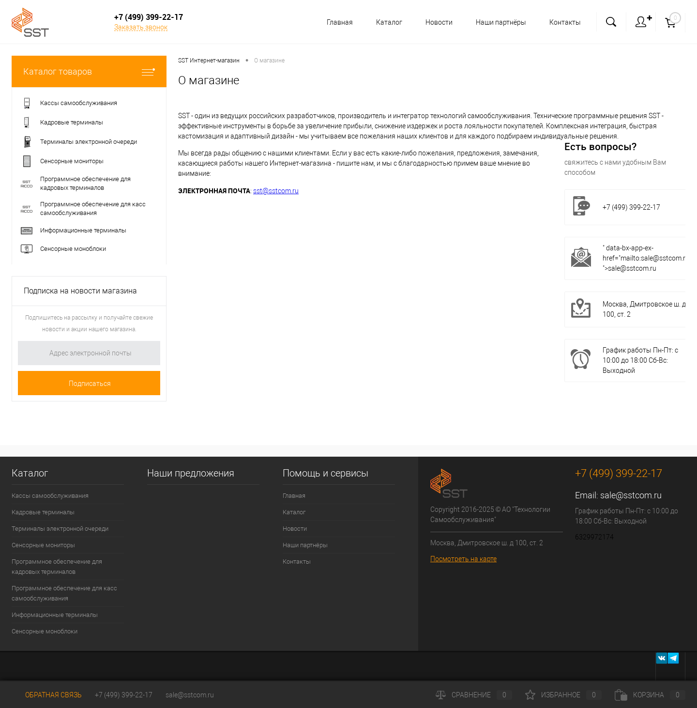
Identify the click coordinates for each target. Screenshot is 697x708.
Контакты (565, 22)
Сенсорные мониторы (43, 545)
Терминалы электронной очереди (60, 528)
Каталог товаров (89, 71)
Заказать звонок (140, 27)
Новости (436, 22)
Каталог (385, 22)
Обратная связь (47, 695)
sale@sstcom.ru (631, 495)
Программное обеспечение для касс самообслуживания (64, 593)
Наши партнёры (499, 22)
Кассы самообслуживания (50, 495)
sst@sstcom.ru (276, 191)
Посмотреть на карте (463, 559)
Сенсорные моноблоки (44, 631)
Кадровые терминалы (43, 512)
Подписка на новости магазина (80, 290)
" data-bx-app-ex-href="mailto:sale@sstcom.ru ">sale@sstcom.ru (646, 258)
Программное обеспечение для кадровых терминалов (57, 566)
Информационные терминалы (55, 614)
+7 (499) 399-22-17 (123, 695)
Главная (334, 22)
